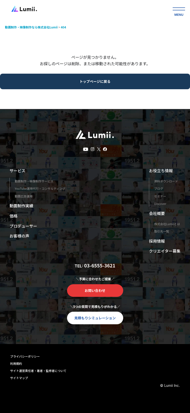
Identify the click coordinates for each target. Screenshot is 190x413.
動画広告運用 (23, 196)
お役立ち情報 (161, 171)
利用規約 (16, 363)
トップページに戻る (95, 81)
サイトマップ (19, 378)
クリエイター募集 (164, 251)
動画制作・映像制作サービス (34, 181)
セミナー (160, 196)
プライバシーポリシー (25, 356)
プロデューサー (23, 226)
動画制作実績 (21, 206)
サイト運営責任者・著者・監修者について (38, 371)
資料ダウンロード (166, 181)
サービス (17, 171)
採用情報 (157, 241)
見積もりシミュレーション (95, 317)
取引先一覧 (161, 231)
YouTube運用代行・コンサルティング (40, 188)
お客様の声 (19, 236)
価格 (13, 216)
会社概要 (157, 213)
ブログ (158, 188)
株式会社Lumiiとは (167, 224)
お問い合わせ (95, 290)
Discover (160, 203)
